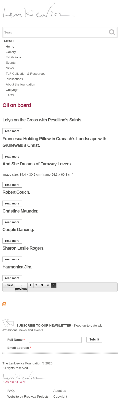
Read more (13, 131)
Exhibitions (13, 57)
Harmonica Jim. (17, 267)
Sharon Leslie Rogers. (23, 248)
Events (11, 62)
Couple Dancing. (18, 229)
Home (10, 46)
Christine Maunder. (20, 211)
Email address (19, 348)
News (10, 68)
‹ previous (21, 287)
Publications (14, 79)
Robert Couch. (16, 192)
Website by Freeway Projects (27, 396)
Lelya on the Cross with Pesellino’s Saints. (42, 119)
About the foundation (20, 84)
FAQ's (10, 95)
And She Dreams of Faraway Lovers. (37, 163)
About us (59, 391)
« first (9, 285)
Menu (8, 41)
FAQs (11, 391)
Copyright (13, 90)
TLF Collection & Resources (26, 73)
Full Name (16, 339)
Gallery (11, 52)
